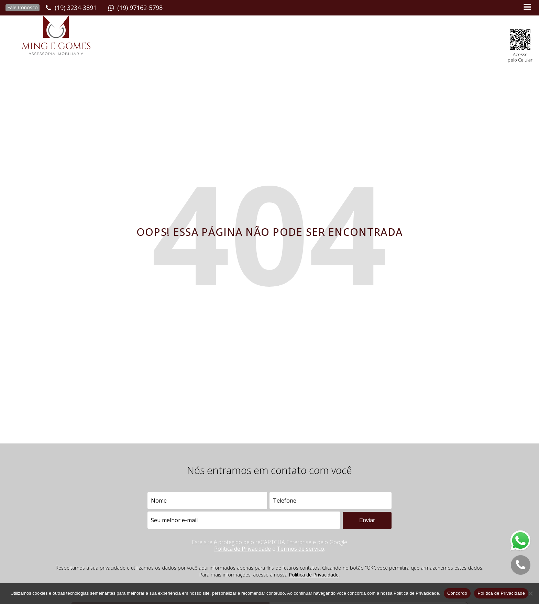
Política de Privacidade (242, 548)
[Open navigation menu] (527, 7)
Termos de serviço (300, 548)
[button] (20, 7)
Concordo (457, 593)
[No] (530, 593)
